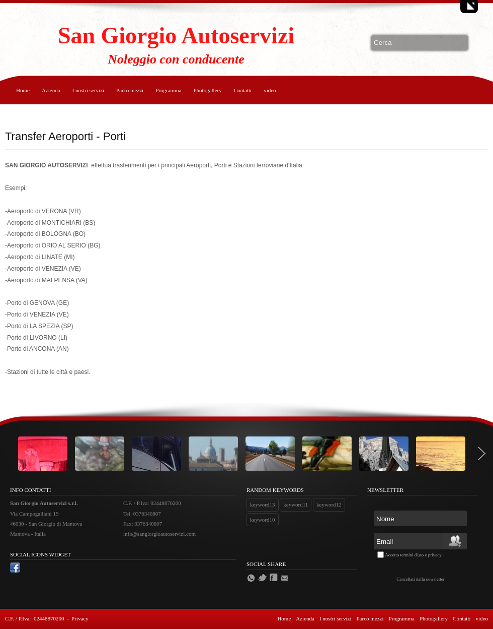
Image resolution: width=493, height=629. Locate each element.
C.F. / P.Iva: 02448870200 (34, 618)
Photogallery (207, 90)
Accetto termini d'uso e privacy (413, 554)
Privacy (80, 618)
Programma (168, 90)
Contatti (243, 90)
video (270, 90)
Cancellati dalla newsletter (420, 579)
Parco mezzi (129, 90)
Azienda (51, 90)
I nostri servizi (88, 90)
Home (23, 90)
